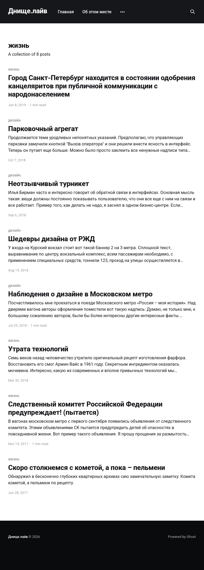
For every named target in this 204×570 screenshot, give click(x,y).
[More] (122, 12)
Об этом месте (97, 11)
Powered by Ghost (182, 537)
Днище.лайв (27, 11)
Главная (66, 11)
